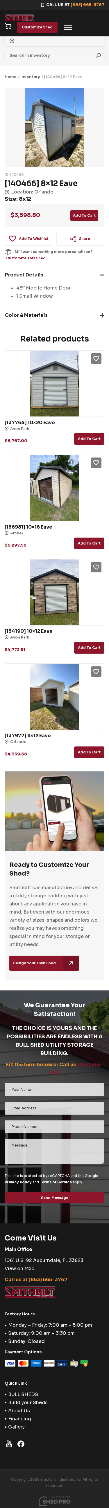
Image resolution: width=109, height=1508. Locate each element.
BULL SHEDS (23, 1394)
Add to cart (84, 215)
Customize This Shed (26, 258)
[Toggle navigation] (68, 27)
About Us (19, 1411)
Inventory (30, 76)
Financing (19, 1419)
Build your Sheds (28, 1402)
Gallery (16, 1427)
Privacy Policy (18, 1182)
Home (11, 76)
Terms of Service (56, 1182)
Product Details (24, 275)
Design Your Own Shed (46, 963)
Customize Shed (37, 27)
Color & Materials (26, 315)
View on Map (19, 1268)
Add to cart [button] (89, 439)
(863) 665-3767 (87, 4)
